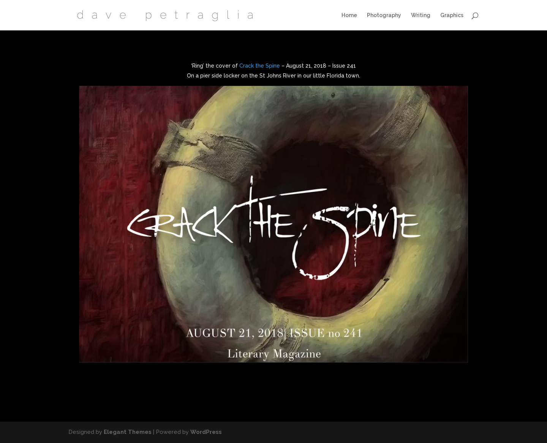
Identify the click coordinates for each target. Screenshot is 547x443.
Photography (384, 15)
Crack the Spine (259, 66)
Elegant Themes (128, 432)
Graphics (451, 15)
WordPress (206, 432)
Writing (420, 15)
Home (349, 15)
